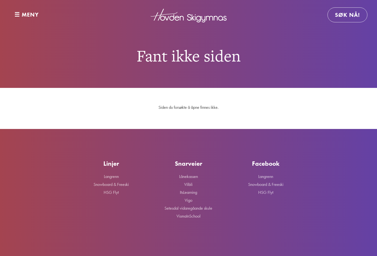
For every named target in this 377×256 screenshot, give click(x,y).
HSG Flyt (111, 192)
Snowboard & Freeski (111, 184)
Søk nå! (347, 14)
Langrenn (111, 176)
